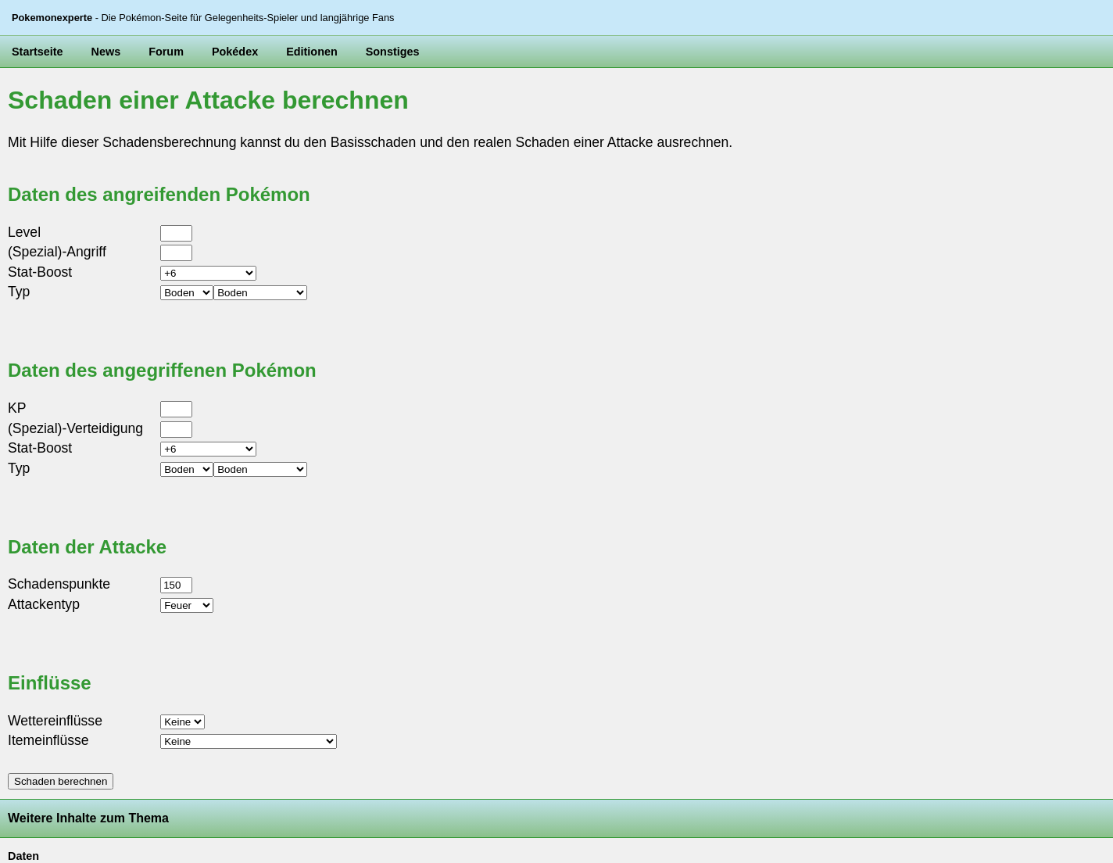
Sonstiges (393, 51)
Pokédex (235, 51)
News (106, 51)
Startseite (37, 51)
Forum (166, 51)
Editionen (312, 51)
